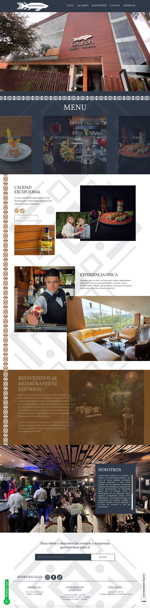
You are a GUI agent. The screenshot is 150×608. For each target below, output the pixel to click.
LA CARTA (82, 5)
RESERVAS (129, 5)
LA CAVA (115, 5)
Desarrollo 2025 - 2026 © (67, 606)
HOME (70, 5)
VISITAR (26, 218)
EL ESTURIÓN (99, 5)
